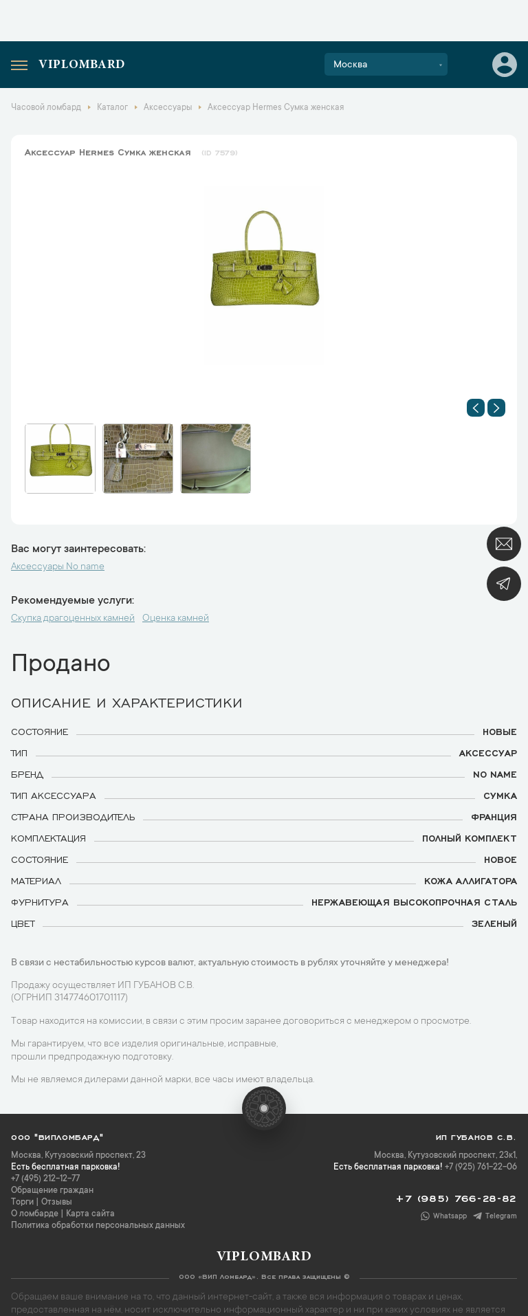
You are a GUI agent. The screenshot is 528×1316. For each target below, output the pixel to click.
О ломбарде (34, 1214)
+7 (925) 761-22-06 (481, 1167)
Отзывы (56, 1202)
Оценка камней (175, 618)
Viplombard (81, 65)
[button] (476, 408)
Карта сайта (90, 1214)
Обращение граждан (52, 1191)
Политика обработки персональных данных (98, 1226)
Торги (22, 1202)
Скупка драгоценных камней (73, 618)
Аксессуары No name (57, 567)
